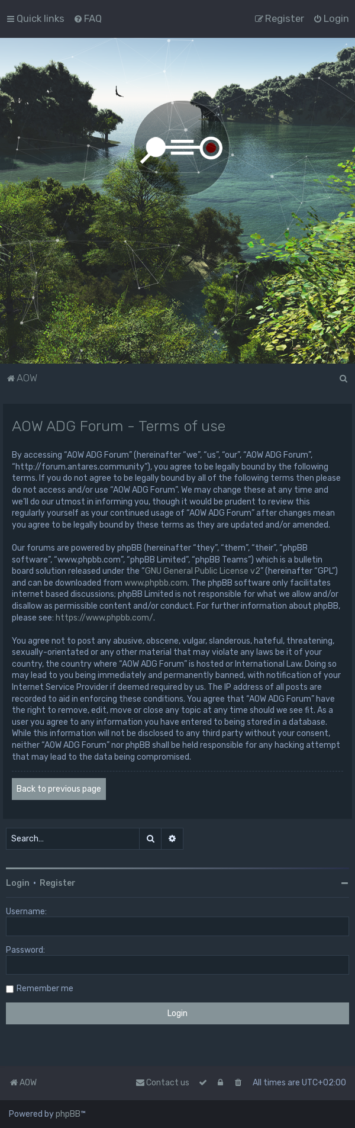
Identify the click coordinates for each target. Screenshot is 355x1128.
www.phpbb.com (156, 583)
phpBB (68, 1114)
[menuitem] (87, 18)
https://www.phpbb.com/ (104, 618)
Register (58, 883)
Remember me (45, 989)
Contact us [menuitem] (162, 1083)
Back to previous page (59, 789)
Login (18, 883)
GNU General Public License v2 (202, 571)
